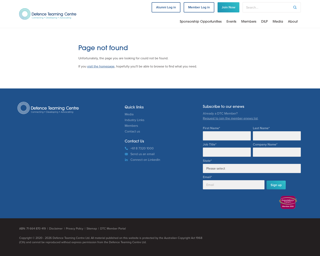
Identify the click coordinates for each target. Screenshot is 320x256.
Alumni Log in (166, 7)
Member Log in (199, 7)
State (207, 160)
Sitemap (92, 228)
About (293, 21)
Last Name (261, 128)
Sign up (276, 185)
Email (207, 177)
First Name (211, 128)
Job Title (209, 144)
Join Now (228, 7)
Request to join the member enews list (230, 118)
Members (248, 21)
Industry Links (134, 120)
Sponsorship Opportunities (201, 21)
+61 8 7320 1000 (142, 148)
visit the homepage (100, 66)
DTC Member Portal (113, 228)
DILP (264, 21)
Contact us (132, 131)
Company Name (264, 144)
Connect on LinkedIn (145, 159)
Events (231, 21)
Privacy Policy (74, 228)
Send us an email (142, 154)
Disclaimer (56, 228)
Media (278, 21)
